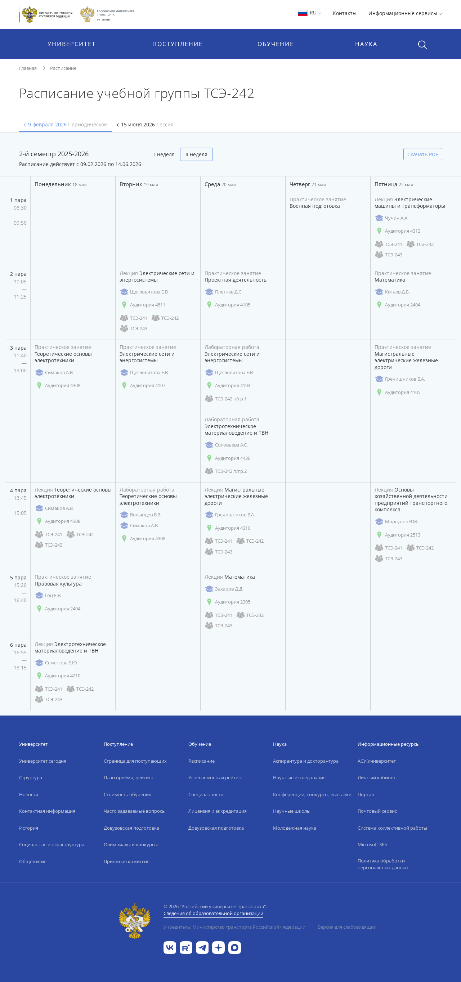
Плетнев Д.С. (223, 291)
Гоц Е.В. (48, 595)
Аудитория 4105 (227, 304)
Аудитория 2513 (397, 535)
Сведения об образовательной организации (213, 913)
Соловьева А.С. (226, 444)
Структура (30, 777)
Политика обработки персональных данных (383, 864)
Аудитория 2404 (397, 304)
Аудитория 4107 (142, 385)
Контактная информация (47, 811)
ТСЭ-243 (388, 254)
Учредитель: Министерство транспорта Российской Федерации (234, 927)
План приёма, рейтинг (129, 777)
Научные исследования (299, 777)
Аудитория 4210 (57, 675)
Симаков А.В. (54, 372)
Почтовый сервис (377, 811)
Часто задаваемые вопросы (135, 811)
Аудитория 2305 (227, 601)
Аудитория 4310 (227, 528)
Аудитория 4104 (227, 385)
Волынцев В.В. (140, 514)
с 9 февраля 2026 (65, 124)
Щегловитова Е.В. (144, 291)
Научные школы (291, 811)
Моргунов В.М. (396, 521)
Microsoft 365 (372, 844)
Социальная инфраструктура (51, 844)
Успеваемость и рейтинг (215, 777)
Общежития (32, 861)
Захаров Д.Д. (224, 589)
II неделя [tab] (196, 154)
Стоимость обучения (127, 794)
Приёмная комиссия (126, 861)
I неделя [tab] (164, 154)
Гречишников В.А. (400, 379)
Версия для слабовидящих (347, 927)
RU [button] (309, 12)
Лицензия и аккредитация (217, 811)
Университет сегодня (42, 761)
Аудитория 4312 (397, 231)
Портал (366, 794)
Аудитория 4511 (142, 304)
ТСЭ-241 (388, 244)
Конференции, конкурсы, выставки (312, 794)
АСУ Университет (377, 761)
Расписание (63, 68)
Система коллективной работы (392, 828)
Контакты (345, 13)
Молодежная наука (294, 828)
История (28, 828)
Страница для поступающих (135, 761)
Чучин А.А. (391, 218)
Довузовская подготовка (131, 828)
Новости (28, 794)
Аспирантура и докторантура (306, 761)
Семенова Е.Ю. (56, 662)
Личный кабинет (376, 777)
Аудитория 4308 (57, 385)
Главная (28, 68)
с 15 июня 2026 (145, 124)
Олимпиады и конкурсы (131, 844)
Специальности (205, 794)
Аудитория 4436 (227, 458)
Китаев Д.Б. (392, 291)
